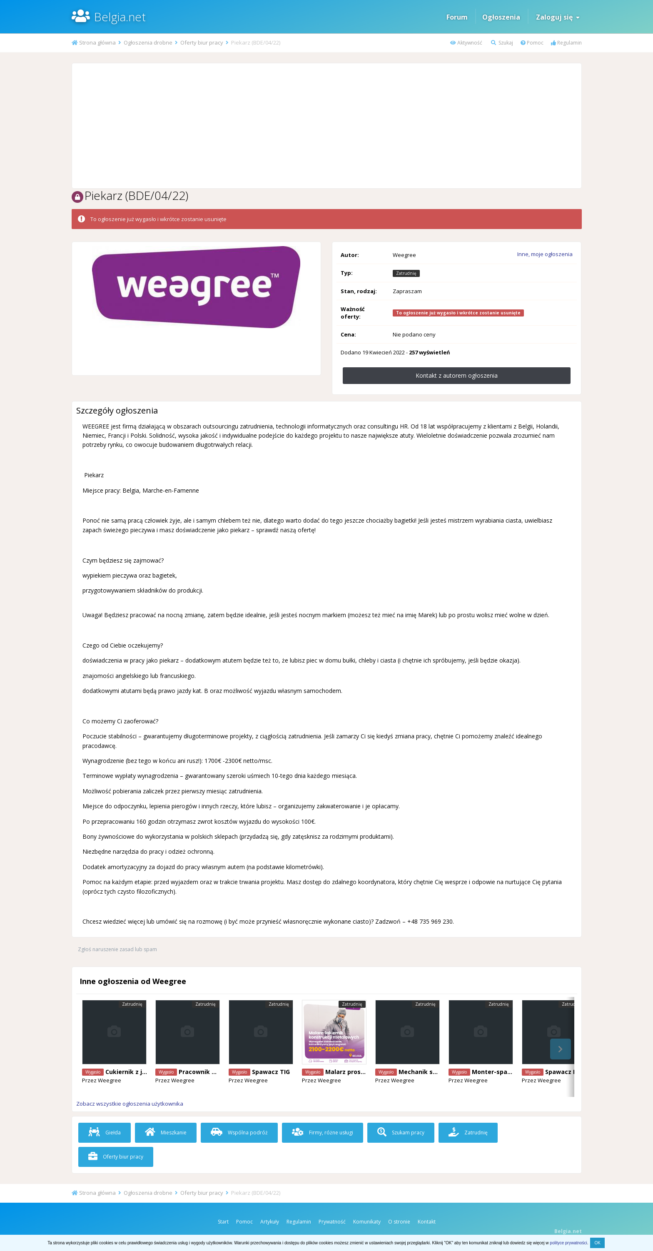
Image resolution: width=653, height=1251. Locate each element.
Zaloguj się (558, 17)
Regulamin (566, 42)
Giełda (104, 1132)
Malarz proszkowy (352, 1072)
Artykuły (269, 1221)
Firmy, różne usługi (322, 1132)
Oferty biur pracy (115, 1156)
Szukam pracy (400, 1132)
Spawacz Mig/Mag (572, 1072)
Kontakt (427, 1221)
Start (223, 1221)
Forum (457, 17)
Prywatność (332, 1221)
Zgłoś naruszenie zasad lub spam (117, 949)
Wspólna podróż (239, 1132)
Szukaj (502, 42)
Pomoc (532, 42)
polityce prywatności (568, 1243)
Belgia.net (120, 17)
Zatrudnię (468, 1132)
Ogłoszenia (501, 17)
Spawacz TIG (271, 1072)
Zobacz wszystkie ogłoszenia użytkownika (129, 1103)
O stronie (399, 1221)
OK (597, 1243)
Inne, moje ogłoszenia (545, 254)
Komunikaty (367, 1221)
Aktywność (466, 42)
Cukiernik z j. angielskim (142, 1072)
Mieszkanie (166, 1132)
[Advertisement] (326, 125)
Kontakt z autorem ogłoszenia (457, 375)
